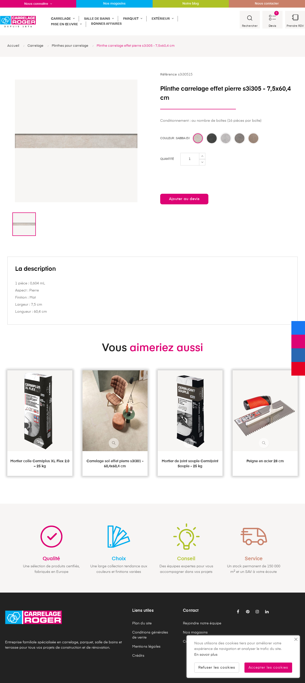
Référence (168, 74)
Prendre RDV (295, 26)
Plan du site (142, 623)
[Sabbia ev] (198, 138)
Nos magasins (195, 632)
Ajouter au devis (184, 199)
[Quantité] (189, 159)
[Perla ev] (225, 138)
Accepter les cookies (268, 667)
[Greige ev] (239, 138)
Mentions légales (146, 646)
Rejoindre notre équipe (202, 623)
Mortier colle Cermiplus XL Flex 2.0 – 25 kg (39, 463)
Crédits (138, 655)
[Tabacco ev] (253, 138)
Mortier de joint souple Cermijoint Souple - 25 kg (190, 463)
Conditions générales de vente (150, 635)
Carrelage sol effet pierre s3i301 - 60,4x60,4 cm (115, 463)
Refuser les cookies (216, 667)
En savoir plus (205, 654)
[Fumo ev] (211, 138)
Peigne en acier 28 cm (265, 461)
